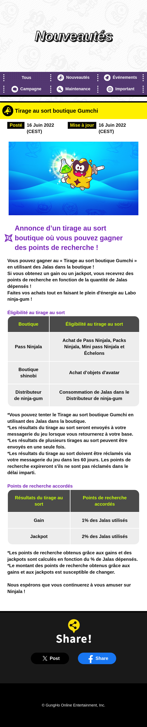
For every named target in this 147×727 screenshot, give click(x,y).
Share (97, 658)
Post (50, 658)
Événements (120, 77)
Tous (26, 77)
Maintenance (73, 89)
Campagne (26, 89)
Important (120, 89)
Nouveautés (73, 77)
